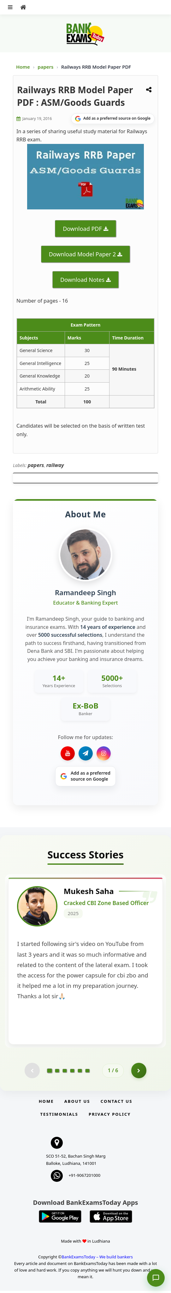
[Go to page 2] (57, 1073)
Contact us (116, 1104)
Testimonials (59, 1116)
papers (46, 67)
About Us (77, 1104)
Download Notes (82, 279)
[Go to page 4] (72, 1073)
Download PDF (82, 228)
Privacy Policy (110, 1116)
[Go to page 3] (64, 1073)
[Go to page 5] (80, 1073)
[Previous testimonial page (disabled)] (32, 1073)
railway (55, 465)
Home (23, 67)
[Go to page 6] (87, 1073)
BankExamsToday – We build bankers (97, 1259)
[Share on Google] (113, 118)
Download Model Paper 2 (82, 254)
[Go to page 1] (49, 1072)
